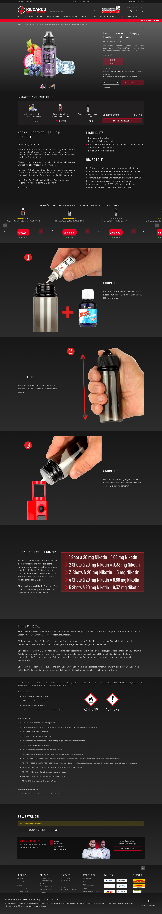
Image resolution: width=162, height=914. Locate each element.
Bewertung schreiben (43, 830)
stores (129, 7)
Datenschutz (87, 888)
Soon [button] (135, 17)
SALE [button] (123, 17)
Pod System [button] (41, 17)
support (135, 7)
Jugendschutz (22, 891)
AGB (84, 881)
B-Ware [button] (129, 17)
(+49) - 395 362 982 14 (69, 889)
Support (43, 893)
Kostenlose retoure (136, 2)
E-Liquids (20, 885)
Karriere (141, 7)
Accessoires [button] (84, 17)
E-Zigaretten (22, 888)
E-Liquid (48, 182)
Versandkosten (118, 71)
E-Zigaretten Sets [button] (29, 17)
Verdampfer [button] (66, 17)
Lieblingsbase (68, 162)
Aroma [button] (100, 17)
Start (19, 24)
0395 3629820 (66, 881)
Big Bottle (34, 144)
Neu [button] (19, 17)
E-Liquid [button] (93, 17)
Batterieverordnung (90, 891)
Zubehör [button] (75, 17)
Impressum (87, 878)
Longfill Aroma (31, 162)
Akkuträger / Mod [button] (53, 17)
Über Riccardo (22, 881)
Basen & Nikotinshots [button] (112, 17)
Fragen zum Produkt (128, 848)
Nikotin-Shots (32, 164)
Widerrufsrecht (88, 885)
